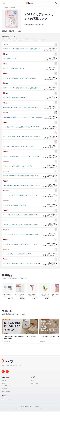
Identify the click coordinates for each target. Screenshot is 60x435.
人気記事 (4, 406)
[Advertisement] (30, 281)
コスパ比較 (4, 412)
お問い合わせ (34, 406)
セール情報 (4, 409)
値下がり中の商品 (6, 415)
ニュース (33, 409)
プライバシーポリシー (7, 422)
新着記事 (4, 403)
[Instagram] (3, 395)
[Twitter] (7, 395)
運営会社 (33, 403)
